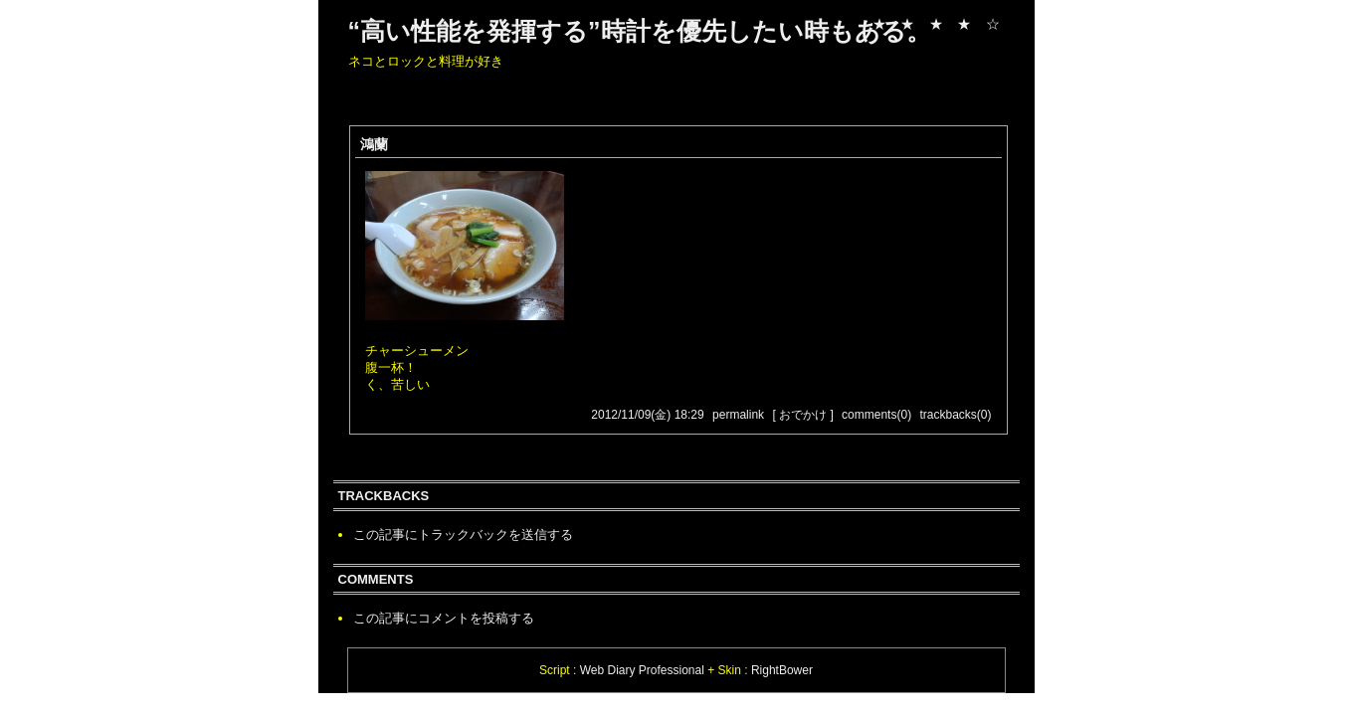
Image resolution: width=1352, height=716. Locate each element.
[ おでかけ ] (802, 415)
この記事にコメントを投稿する (443, 618)
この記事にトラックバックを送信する (463, 534)
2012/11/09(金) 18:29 (647, 415)
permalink (738, 415)
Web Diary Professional (642, 670)
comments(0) (876, 415)
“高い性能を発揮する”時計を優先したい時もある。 (639, 31)
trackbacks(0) (955, 415)
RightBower (782, 670)
